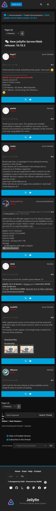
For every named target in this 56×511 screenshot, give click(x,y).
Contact (37, 471)
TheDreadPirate (9, 214)
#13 (52, 157)
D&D (23, 481)
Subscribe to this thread (19, 439)
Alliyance (13, 370)
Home (17, 471)
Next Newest (15, 421)
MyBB (39, 481)
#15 (52, 274)
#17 (52, 380)
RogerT (13, 54)
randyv (13, 146)
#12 (52, 119)
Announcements (15, 15)
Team (24, 471)
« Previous (10, 33)
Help (30, 471)
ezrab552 (13, 307)
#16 (52, 317)
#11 (52, 65)
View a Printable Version (20, 436)
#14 (52, 212)
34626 (12, 264)
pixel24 (13, 108)
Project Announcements (33, 15)
